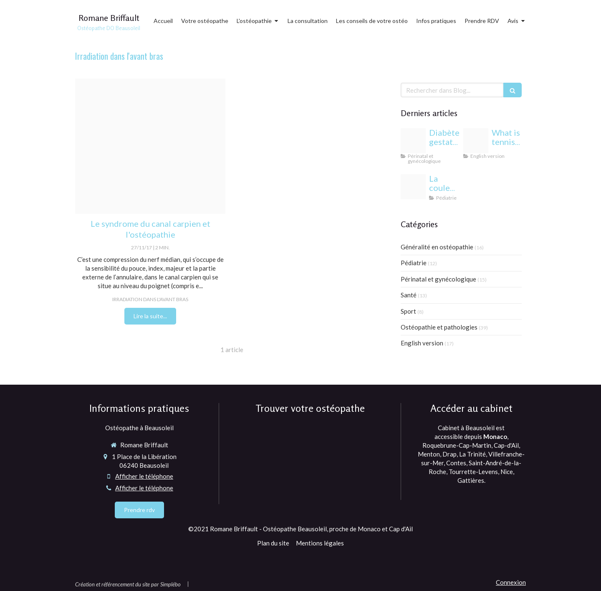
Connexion (511, 582)
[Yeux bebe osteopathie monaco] (413, 186)
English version (422, 343)
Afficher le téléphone (144, 476)
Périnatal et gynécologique (438, 279)
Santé (409, 295)
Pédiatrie (414, 262)
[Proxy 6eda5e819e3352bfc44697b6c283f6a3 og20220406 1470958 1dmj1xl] (475, 140)
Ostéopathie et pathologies (439, 327)
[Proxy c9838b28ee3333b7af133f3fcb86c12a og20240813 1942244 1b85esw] (413, 140)
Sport (408, 311)
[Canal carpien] (150, 146)
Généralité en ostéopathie (437, 247)
